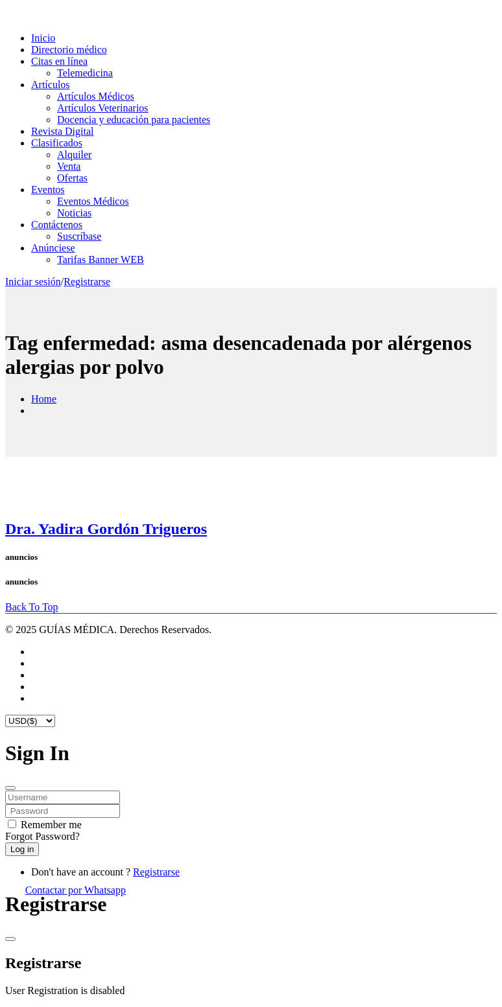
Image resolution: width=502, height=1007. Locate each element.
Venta (68, 166)
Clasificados (56, 142)
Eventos (48, 189)
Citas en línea (59, 61)
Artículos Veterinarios (103, 107)
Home (43, 398)
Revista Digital (62, 131)
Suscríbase (79, 236)
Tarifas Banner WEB (100, 259)
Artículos (50, 84)
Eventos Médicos (93, 201)
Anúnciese (53, 247)
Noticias (74, 212)
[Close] (10, 788)
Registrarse (87, 281)
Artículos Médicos (95, 96)
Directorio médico (69, 49)
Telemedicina (85, 72)
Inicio (43, 37)
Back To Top (31, 606)
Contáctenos (56, 224)
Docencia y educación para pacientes (133, 119)
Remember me (51, 824)
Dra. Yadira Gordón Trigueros (106, 528)
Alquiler (74, 154)
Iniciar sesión (33, 281)
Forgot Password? (42, 836)
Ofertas (72, 177)
